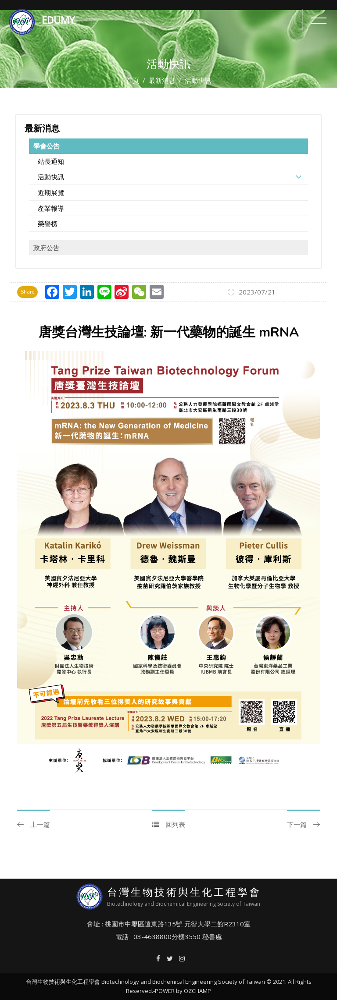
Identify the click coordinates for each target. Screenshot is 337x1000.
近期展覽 (51, 192)
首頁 (132, 80)
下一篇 (303, 824)
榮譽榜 (47, 223)
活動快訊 (51, 176)
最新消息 (162, 80)
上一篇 (33, 824)
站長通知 (51, 161)
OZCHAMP (197, 991)
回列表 (168, 824)
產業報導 (51, 208)
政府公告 (46, 247)
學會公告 (46, 146)
